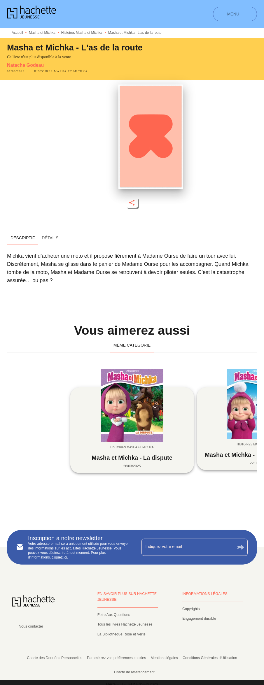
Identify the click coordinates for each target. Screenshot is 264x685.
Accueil (17, 33)
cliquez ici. (60, 557)
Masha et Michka (42, 33)
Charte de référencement (134, 672)
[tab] (22, 238)
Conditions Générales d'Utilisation (210, 658)
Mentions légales (164, 658)
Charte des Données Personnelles (54, 658)
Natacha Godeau (25, 65)
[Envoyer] (241, 547)
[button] (61, 71)
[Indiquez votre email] (187, 547)
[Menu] (235, 14)
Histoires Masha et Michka (81, 33)
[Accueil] (31, 14)
